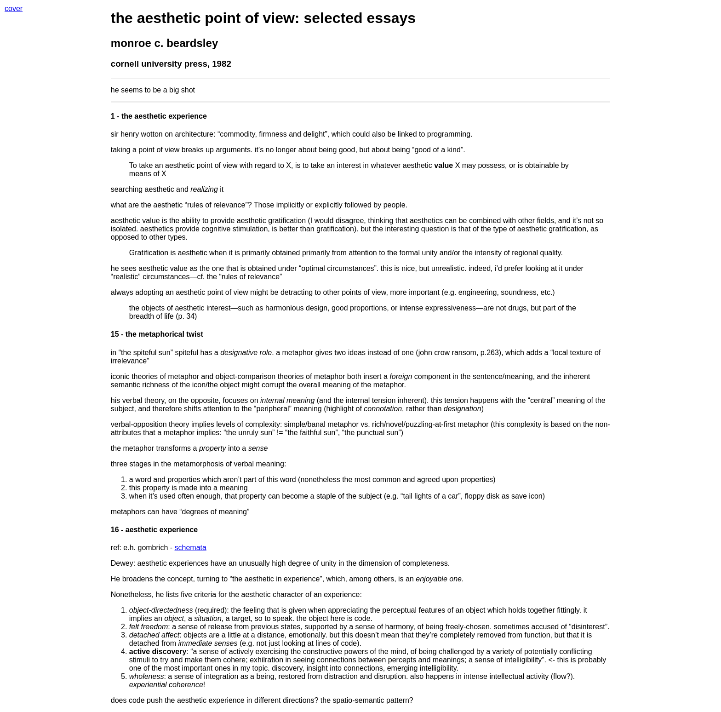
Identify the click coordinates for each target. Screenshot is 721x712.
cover (14, 8)
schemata (190, 547)
